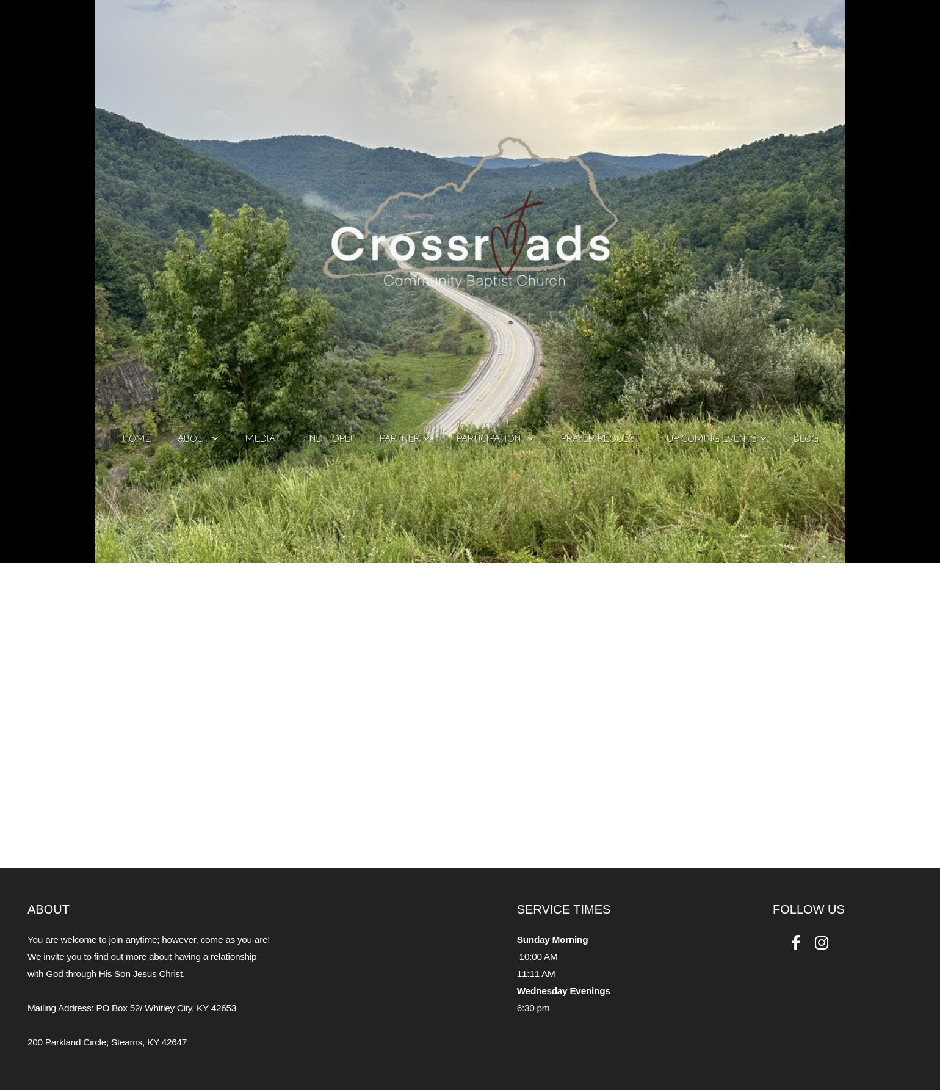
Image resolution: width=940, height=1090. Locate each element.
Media (260, 439)
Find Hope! (327, 439)
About (198, 439)
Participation (495, 439)
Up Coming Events (717, 439)
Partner (405, 439)
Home (137, 439)
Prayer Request (600, 439)
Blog (806, 439)
